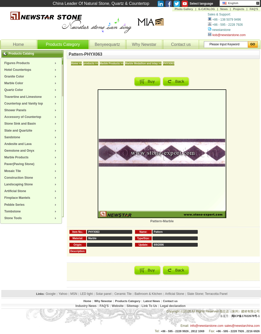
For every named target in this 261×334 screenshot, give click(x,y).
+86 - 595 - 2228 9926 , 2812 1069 (182, 331)
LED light (86, 294)
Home (18, 44)
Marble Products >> (112, 63)
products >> (90, 63)
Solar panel (103, 294)
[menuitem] (31, 63)
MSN (73, 294)
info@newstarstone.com (206, 326)
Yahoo (63, 294)
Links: (40, 293)
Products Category (63, 44)
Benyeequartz (107, 44)
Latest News (151, 301)
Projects (238, 9)
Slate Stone (195, 294)
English (230, 3)
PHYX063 (168, 63)
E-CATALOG (207, 9)
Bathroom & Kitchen (148, 294)
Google (51, 294)
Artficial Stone (174, 294)
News (224, 9)
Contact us (181, 44)
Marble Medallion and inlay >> (143, 63)
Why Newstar (144, 44)
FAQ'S (254, 9)
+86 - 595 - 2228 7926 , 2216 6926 (238, 331)
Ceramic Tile (123, 294)
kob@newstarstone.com (229, 35)
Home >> (76, 63)
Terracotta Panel (216, 294)
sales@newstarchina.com (242, 326)
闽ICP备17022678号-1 (245, 316)
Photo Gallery (184, 9)
